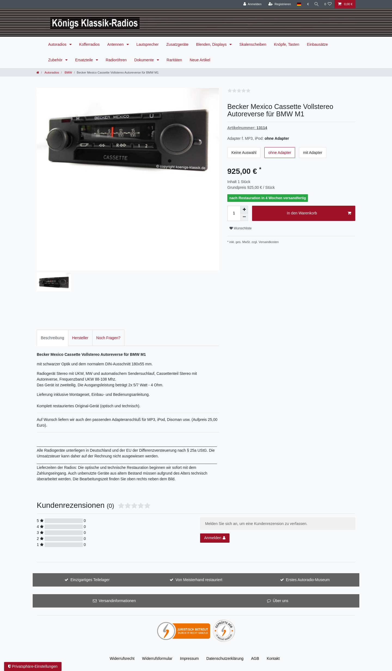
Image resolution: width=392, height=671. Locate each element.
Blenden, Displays (212, 44)
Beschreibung (52, 338)
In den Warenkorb (319, 213)
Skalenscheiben (252, 44)
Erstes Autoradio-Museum (308, 580)
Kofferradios (89, 44)
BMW (68, 72)
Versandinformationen (117, 601)
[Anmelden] (251, 4)
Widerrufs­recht (122, 658)
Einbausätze (317, 44)
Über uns (280, 601)
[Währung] (307, 4)
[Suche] (315, 4)
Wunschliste (240, 228)
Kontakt (273, 658)
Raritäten (174, 60)
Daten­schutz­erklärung (224, 658)
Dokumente (144, 60)
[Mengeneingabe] (233, 213)
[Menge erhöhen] (244, 209)
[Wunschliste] (328, 4)
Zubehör (55, 60)
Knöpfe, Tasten (286, 44)
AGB (255, 658)
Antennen (116, 44)
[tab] (52, 338)
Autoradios (58, 44)
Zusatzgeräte (177, 44)
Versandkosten (269, 242)
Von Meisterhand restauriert (199, 580)
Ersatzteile (84, 60)
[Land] (297, 4)
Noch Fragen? (108, 338)
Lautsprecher (147, 44)
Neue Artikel (200, 60)
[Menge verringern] (244, 217)
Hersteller (80, 338)
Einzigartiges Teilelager (90, 580)
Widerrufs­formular (157, 658)
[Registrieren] (278, 4)
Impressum (189, 658)
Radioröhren (116, 60)
